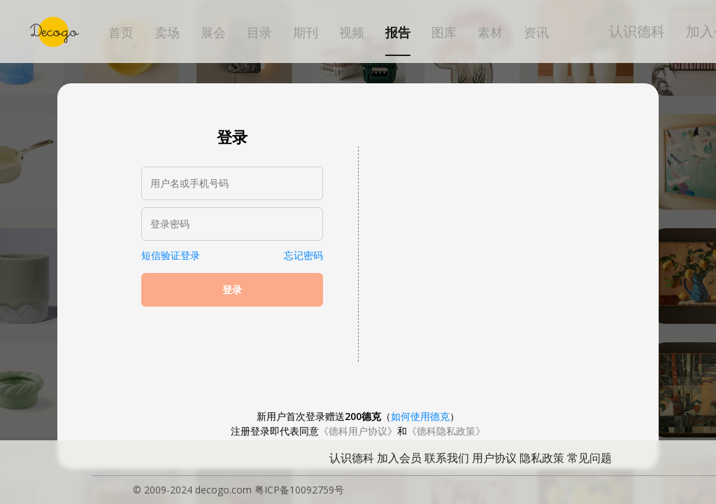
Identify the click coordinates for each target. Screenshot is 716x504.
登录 (232, 289)
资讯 (536, 33)
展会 (213, 33)
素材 (490, 33)
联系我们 (446, 457)
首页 (121, 33)
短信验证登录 (170, 255)
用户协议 (494, 457)
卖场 (167, 33)
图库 (444, 33)
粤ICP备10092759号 (299, 489)
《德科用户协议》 (358, 431)
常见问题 (589, 457)
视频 (351, 33)
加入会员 (399, 457)
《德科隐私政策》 (446, 431)
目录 (259, 33)
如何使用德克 (420, 416)
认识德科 (637, 31)
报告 (397, 33)
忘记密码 (303, 255)
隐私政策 (542, 457)
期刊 (305, 33)
